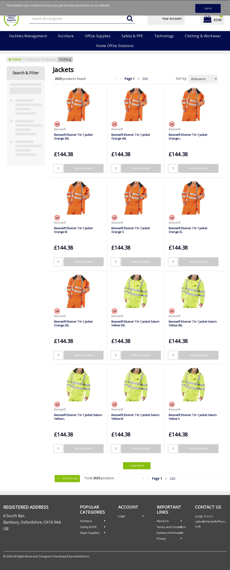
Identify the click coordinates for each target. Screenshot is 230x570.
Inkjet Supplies (90, 533)
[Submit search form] (130, 18)
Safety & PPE (132, 36)
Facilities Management (28, 36)
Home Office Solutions (115, 45)
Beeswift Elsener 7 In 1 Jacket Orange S (130, 230)
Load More (137, 465)
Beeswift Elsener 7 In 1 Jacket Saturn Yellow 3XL (135, 323)
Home (14, 59)
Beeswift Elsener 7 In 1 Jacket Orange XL (188, 230)
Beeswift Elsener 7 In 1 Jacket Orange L (188, 136)
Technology (164, 36)
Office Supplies (97, 36)
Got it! (208, 8)
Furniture (66, 36)
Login (121, 516)
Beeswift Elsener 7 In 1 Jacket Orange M (73, 230)
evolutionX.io (81, 556)
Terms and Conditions (171, 527)
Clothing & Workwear (203, 36)
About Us (163, 521)
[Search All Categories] (82, 19)
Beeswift (60, 129)
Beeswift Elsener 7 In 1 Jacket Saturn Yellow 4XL (193, 323)
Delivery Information (170, 533)
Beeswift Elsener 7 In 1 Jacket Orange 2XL (73, 323)
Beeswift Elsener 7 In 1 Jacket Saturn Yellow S (193, 417)
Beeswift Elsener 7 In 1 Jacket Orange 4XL (130, 136)
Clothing (65, 59)
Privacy (161, 538)
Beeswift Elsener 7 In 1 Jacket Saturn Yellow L (78, 417)
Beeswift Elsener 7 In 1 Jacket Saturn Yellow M (135, 417)
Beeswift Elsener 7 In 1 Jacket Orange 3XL (73, 136)
